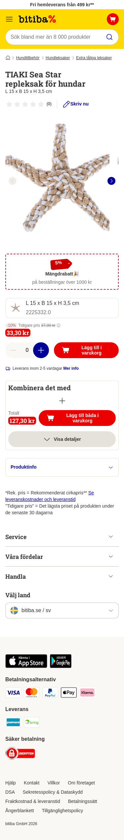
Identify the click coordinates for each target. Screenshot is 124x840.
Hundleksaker (58, 58)
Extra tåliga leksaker (94, 58)
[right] (111, 181)
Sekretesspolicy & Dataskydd (53, 792)
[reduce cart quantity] (13, 350)
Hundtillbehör (28, 58)
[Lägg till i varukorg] (86, 350)
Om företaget (81, 782)
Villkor (53, 782)
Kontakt (31, 782)
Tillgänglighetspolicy (62, 810)
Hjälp (10, 782)
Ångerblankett (19, 810)
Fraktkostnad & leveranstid (32, 801)
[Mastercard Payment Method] (32, 693)
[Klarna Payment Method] (87, 693)
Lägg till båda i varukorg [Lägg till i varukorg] (81, 418)
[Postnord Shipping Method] (13, 723)
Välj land (17, 595)
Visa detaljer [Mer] (62, 439)
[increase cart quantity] (41, 350)
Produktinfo (62, 467)
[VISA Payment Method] (13, 693)
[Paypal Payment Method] (50, 693)
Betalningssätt (82, 801)
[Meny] (9, 19)
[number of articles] (27, 350)
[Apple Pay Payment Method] (69, 693)
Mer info (71, 368)
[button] (59, 325)
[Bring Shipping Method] (32, 723)
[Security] (20, 754)
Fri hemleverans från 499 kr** (62, 4)
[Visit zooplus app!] (26, 666)
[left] (13, 181)
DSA (10, 792)
